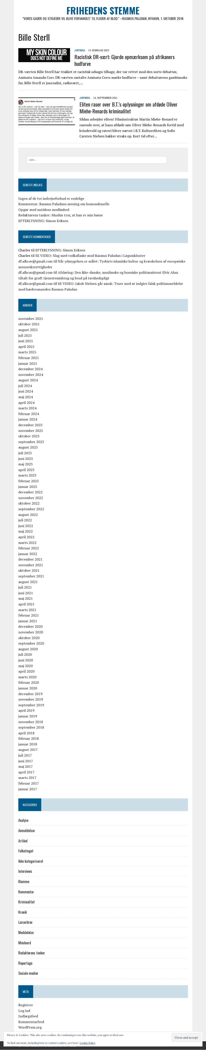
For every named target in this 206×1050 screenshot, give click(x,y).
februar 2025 (28, 357)
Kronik (22, 912)
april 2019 (26, 710)
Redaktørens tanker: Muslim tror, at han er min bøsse (60, 215)
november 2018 (30, 721)
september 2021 (31, 576)
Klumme (23, 881)
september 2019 (31, 705)
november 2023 (30, 430)
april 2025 (26, 346)
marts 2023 (27, 475)
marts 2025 (27, 352)
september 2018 (31, 727)
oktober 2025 (28, 324)
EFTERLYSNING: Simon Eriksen (43, 220)
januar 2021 (27, 621)
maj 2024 (25, 396)
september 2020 (31, 643)
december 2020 (30, 626)
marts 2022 (27, 542)
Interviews (25, 871)
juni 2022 (25, 525)
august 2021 (28, 581)
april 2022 (26, 537)
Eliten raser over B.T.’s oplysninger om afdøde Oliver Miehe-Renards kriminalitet (128, 107)
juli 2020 (25, 654)
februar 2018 (28, 738)
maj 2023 (25, 464)
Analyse (23, 820)
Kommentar (26, 891)
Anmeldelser (26, 830)
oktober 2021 (28, 570)
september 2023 (31, 441)
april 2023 (26, 469)
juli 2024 (25, 385)
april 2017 (26, 772)
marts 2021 (27, 609)
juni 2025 (25, 340)
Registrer (25, 1005)
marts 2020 (27, 677)
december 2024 (30, 368)
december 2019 (30, 693)
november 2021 (30, 565)
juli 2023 (25, 453)
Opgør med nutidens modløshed (43, 209)
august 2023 (28, 447)
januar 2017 (27, 789)
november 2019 (30, 699)
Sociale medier (28, 973)
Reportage (25, 963)
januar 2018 (27, 744)
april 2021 (26, 604)
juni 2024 (25, 391)
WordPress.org (30, 1027)
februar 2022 (28, 548)
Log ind (24, 1010)
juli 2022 (25, 520)
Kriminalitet (26, 902)
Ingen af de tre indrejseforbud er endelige (51, 198)
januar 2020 (27, 688)
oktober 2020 (28, 637)
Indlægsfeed (28, 1016)
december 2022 (30, 492)
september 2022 (31, 509)
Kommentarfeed (31, 1021)
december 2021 (30, 559)
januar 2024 (27, 419)
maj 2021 (25, 598)
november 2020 (30, 632)
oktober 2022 (28, 503)
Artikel (79, 50)
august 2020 (28, 649)
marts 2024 (27, 408)
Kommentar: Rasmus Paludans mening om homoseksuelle (63, 204)
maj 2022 (25, 531)
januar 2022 (27, 553)
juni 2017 (25, 761)
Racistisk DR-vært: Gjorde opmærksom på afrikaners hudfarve (124, 60)
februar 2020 (28, 682)
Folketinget (25, 851)
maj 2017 (25, 766)
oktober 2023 (28, 436)
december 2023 (30, 424)
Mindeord (24, 942)
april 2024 (26, 402)
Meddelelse (26, 932)
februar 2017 (28, 783)
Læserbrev (25, 922)
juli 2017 (25, 755)
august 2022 (28, 514)
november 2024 (30, 374)
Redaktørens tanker (31, 952)
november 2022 (30, 497)
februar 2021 (28, 615)
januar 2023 (27, 486)
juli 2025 (25, 335)
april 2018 (26, 733)
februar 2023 (28, 481)
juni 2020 (25, 660)
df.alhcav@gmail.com (35, 261)
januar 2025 (27, 363)
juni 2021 (25, 593)
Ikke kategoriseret (30, 861)
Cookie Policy (87, 1043)
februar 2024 (28, 413)
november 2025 (30, 318)
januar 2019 (27, 716)
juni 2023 (25, 458)
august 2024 (28, 380)
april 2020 (26, 671)
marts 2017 (27, 777)
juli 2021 (25, 587)
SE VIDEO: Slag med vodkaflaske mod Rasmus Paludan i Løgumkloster (90, 255)
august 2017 (28, 749)
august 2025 (28, 329)
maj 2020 (25, 665)
